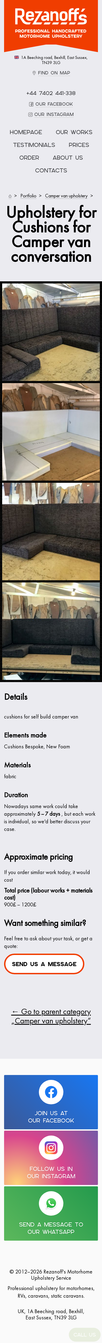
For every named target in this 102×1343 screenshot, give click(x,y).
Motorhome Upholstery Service (51, 23)
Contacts (51, 170)
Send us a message (44, 964)
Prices (79, 145)
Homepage (26, 132)
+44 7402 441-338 (51, 93)
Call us (84, 1335)
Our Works (74, 132)
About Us (68, 157)
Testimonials (34, 145)
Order (29, 157)
